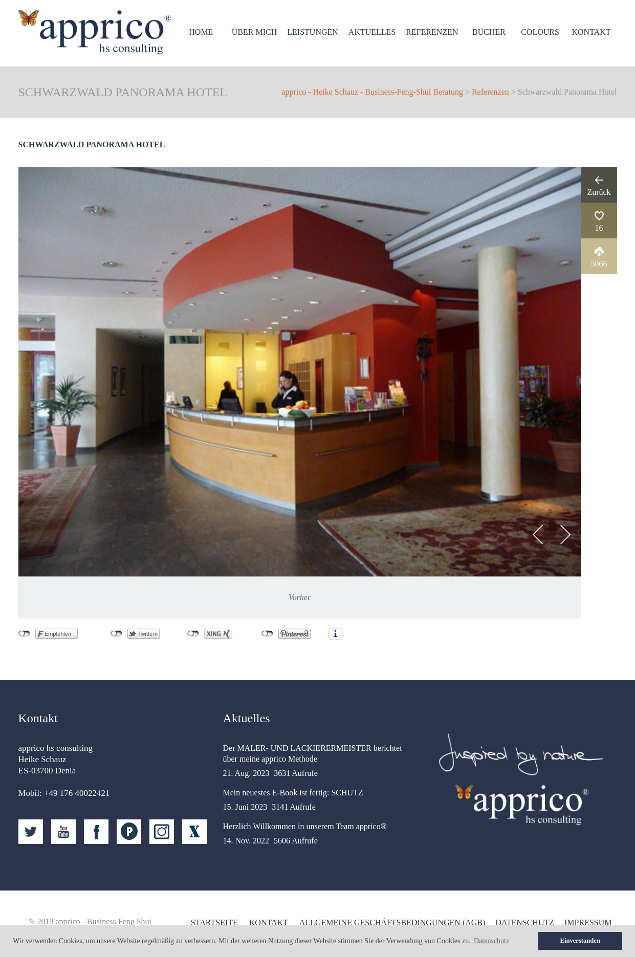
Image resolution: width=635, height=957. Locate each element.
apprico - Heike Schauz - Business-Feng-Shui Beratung (372, 91)
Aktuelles (372, 32)
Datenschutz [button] (491, 941)
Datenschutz (524, 922)
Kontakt (591, 32)
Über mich (254, 32)
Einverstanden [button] (580, 940)
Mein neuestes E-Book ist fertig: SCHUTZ (293, 792)
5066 (599, 263)
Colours (540, 32)
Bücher (489, 32)
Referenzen (432, 32)
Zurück (598, 192)
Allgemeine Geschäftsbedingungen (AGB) (392, 922)
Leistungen (312, 32)
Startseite (214, 922)
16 (599, 228)
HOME (201, 32)
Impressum (587, 922)
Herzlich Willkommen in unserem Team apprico (305, 826)
